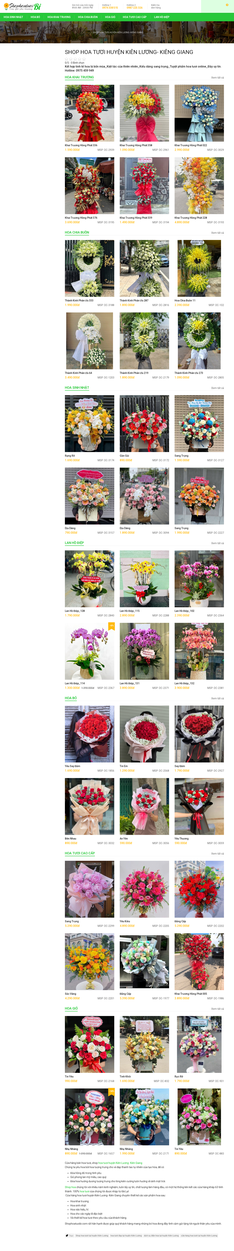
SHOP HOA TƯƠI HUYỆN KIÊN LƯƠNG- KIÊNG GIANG (118, 32)
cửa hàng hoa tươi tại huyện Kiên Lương (199, 1235)
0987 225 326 (134, 7)
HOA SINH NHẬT (13, 17)
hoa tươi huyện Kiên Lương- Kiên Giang (120, 1162)
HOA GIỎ (110, 17)
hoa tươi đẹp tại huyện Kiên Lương (126, 1235)
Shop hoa (70, 1187)
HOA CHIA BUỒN (88, 17)
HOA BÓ (35, 17)
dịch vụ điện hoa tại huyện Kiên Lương (161, 1235)
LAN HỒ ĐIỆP (161, 17)
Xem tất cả (217, 77)
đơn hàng (156, 6)
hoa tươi (84, 1191)
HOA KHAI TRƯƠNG (59, 17)
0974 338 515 (110, 7)
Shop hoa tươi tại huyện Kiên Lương (92, 1235)
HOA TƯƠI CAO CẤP (135, 17)
